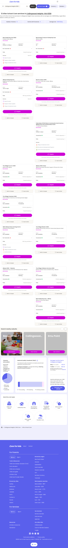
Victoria (37, 462)
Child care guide (13, 471)
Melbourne (12, 486)
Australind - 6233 (39, 486)
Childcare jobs (38, 525)
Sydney (11, 484)
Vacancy (54, 6)
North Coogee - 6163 (40, 494)
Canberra (12, 497)
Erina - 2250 (38, 492)
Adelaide (11, 492)
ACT (36, 472)
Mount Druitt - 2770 (40, 489)
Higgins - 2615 (38, 497)
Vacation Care (40, 420)
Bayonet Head (11, 336)
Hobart (11, 502)
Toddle (36, 530)
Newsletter (12, 527)
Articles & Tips (13, 474)
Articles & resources (14, 525)
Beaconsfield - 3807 (40, 484)
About (24, 446)
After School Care (28, 420)
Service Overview (39, 514)
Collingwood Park (36, 336)
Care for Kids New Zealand (42, 527)
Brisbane (11, 489)
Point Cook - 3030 (39, 502)
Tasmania (37, 478)
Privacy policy (41, 537)
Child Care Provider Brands (16, 477)
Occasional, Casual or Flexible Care (46, 408)
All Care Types (43, 6)
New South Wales (39, 459)
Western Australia (39, 470)
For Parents (14, 452)
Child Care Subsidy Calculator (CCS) (18, 463)
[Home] (2, 427)
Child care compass (14, 469)
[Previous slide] (62, 328)
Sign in (18, 457)
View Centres (11, 351)
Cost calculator (13, 466)
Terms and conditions (29, 537)
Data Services (38, 516)
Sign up (13, 457)
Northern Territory (40, 475)
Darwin (11, 500)
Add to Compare (10, 74)
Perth (10, 494)
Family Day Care (22, 407)
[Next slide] (65, 328)
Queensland (38, 464)
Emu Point (54, 336)
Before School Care (58, 407)
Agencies (37, 519)
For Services (14, 507)
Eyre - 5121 (37, 500)
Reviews (62, 6)
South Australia (39, 467)
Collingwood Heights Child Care (12, 427)
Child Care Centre (9, 407)
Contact (30, 446)
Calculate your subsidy (57, 388)
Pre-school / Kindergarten (34, 407)
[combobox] (15, 6)
